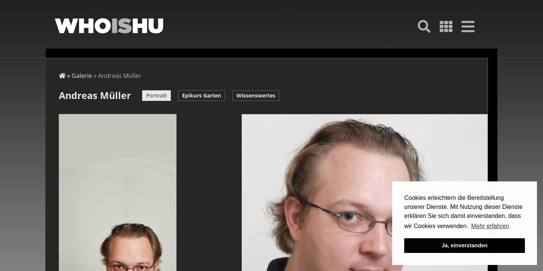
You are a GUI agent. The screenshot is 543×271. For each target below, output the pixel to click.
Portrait (156, 95)
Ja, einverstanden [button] (465, 245)
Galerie (82, 76)
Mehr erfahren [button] (490, 226)
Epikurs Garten (201, 95)
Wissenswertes (255, 95)
